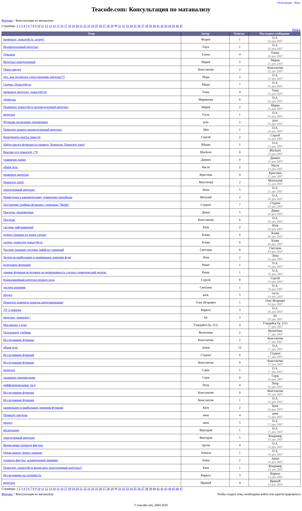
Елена (275, 54)
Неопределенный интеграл (20, 47)
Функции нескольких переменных (25, 122)
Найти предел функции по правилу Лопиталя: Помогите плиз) (44, 144)
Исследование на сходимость (22, 475)
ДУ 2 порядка (12, 310)
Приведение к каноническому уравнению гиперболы (37, 197)
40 (154, 26)
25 (96, 26)
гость (275, 295)
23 (88, 26)
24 (92, 26)
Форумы (7, 20)
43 (165, 26)
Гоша (275, 92)
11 (42, 26)
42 (162, 26)
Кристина (275, 174)
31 (119, 26)
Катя (275, 407)
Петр (275, 385)
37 (142, 26)
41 (158, 26)
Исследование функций (18, 355)
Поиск (296, 29)
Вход (297, 2)
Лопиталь (9, 99)
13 (50, 26)
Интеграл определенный (19, 62)
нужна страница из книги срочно (24, 234)
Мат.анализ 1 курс (15, 325)
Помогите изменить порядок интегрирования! (33, 302)
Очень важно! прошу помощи (22, 452)
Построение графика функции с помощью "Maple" (36, 204)
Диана (275, 212)
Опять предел (12, 69)
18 (69, 26)
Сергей (275, 137)
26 (100, 26)
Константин (275, 69)
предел (7, 295)
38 (146, 26)
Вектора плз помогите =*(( (20, 152)
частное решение (14, 287)
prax (275, 122)
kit (275, 317)
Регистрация (285, 2)
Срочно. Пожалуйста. (17, 84)
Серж (275, 377)
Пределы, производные (18, 212)
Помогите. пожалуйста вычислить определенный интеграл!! (42, 467)
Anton (275, 460)
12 (46, 26)
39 (150, 26)
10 (38, 26)
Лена (275, 257)
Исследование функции (18, 340)
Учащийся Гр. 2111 (275, 325)
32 (123, 26)
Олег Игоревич (275, 302)
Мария (275, 62)
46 (177, 26)
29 (111, 26)
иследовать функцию (17, 264)
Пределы (9, 219)
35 (135, 26)
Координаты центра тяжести (21, 137)
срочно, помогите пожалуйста (22, 242)
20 (77, 26)
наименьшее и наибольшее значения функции (33, 407)
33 (127, 26)
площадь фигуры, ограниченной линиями (30, 460)
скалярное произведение (19, 377)
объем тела (10, 347)
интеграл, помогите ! (17, 317)
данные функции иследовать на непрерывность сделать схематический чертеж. (55, 272)
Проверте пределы (15, 415)
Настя (275, 167)
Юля (275, 227)
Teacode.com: (110, 9)
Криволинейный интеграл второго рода (29, 280)
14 (54, 26)
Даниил (275, 159)
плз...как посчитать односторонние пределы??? (34, 77)
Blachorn (275, 152)
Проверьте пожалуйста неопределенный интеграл (35, 107)
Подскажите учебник (17, 332)
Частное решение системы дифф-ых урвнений (33, 249)
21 (81, 26)
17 (65, 26)
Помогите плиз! (13, 182)
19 (73, 26)
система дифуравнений (18, 227)
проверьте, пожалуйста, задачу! (23, 39)
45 (173, 26)
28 (108, 26)
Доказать (9, 54)
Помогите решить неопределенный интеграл (32, 129)
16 (61, 26)
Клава (275, 234)
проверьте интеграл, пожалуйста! (25, 92)
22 (84, 26)
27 (104, 26)
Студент (275, 204)
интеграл (9, 114)
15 (58, 26)
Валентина (275, 332)
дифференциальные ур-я (19, 385)
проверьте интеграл (16, 174)
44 (169, 26)
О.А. (275, 39)
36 (138, 26)
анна (275, 415)
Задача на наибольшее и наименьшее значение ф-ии (37, 257)
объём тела (10, 167)
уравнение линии (14, 159)
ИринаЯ (275, 482)
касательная (11, 430)
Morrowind (275, 182)
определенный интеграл (19, 189)
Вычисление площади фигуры (23, 445)
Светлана (275, 249)
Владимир (275, 437)
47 (181, 26)
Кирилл (275, 475)
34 (131, 26)
